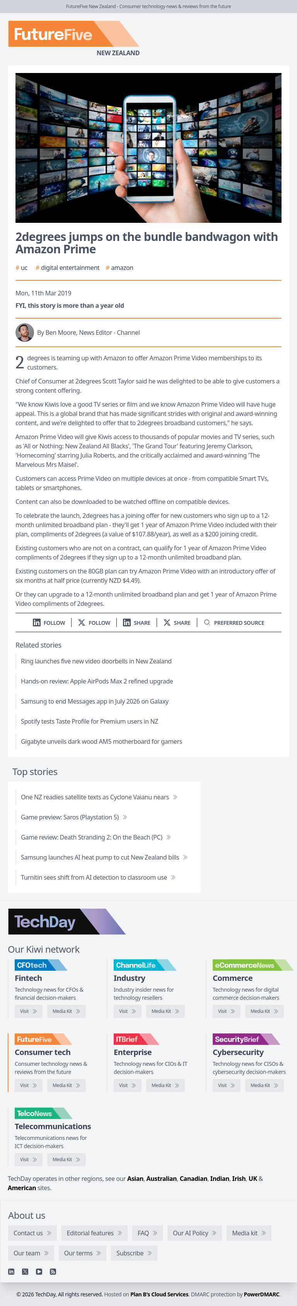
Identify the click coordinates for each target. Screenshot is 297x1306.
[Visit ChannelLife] (128, 1011)
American (22, 1188)
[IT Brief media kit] (165, 1085)
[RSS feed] (53, 1272)
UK (253, 1178)
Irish (239, 1178)
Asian (135, 1178)
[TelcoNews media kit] (66, 1159)
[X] (25, 1272)
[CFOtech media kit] (66, 1011)
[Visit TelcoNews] (29, 1159)
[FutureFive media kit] (66, 1085)
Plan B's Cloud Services (159, 1294)
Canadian (194, 1178)
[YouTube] (39, 1272)
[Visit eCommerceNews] (227, 1011)
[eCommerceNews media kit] (264, 1011)
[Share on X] (177, 623)
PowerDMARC (262, 1294)
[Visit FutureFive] (29, 1085)
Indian (219, 1178)
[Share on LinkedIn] (137, 623)
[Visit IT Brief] (128, 1085)
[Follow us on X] (94, 623)
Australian (162, 1178)
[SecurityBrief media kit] (264, 1085)
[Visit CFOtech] (29, 1011)
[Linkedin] (11, 1272)
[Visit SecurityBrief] (227, 1085)
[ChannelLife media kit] (165, 1011)
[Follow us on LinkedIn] (49, 623)
